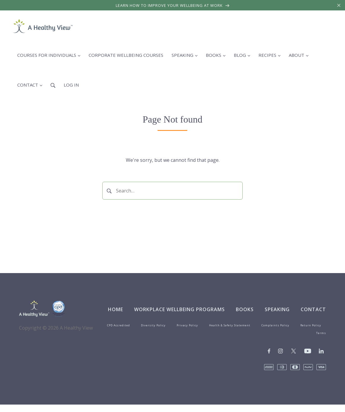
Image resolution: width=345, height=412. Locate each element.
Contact (313, 309)
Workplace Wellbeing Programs (179, 309)
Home (115, 309)
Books (245, 309)
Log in (71, 85)
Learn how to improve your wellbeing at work (173, 5)
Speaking (277, 309)
